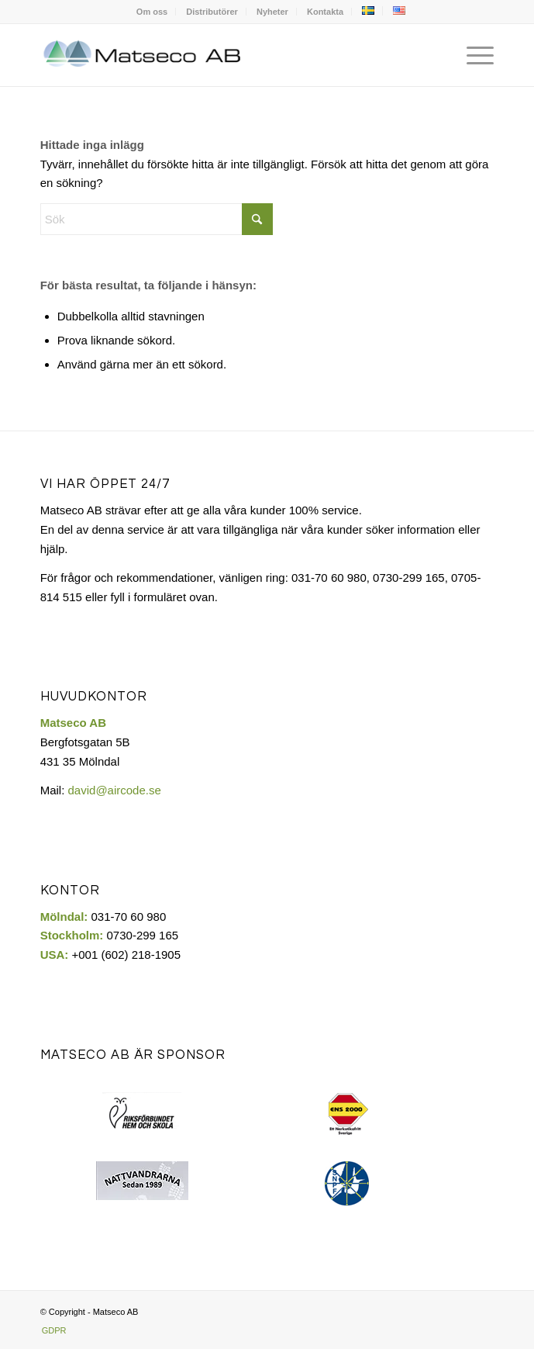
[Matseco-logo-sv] (222, 55)
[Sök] (156, 219)
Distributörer (212, 11)
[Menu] (472, 55)
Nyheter (272, 11)
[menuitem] (152, 12)
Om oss (151, 11)
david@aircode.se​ (114, 790)
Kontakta (325, 11)
